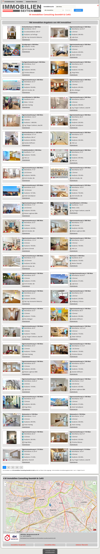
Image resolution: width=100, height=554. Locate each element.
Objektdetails (26, 40)
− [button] (5, 485)
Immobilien (19, 1)
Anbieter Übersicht (31, 1)
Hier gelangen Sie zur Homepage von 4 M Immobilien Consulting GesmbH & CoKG (37, 538)
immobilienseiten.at (93, 531)
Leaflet (76, 531)
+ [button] (5, 483)
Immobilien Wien (50, 545)
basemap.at (84, 531)
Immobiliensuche (49, 6)
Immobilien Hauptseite (18, 545)
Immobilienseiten (9, 1)
